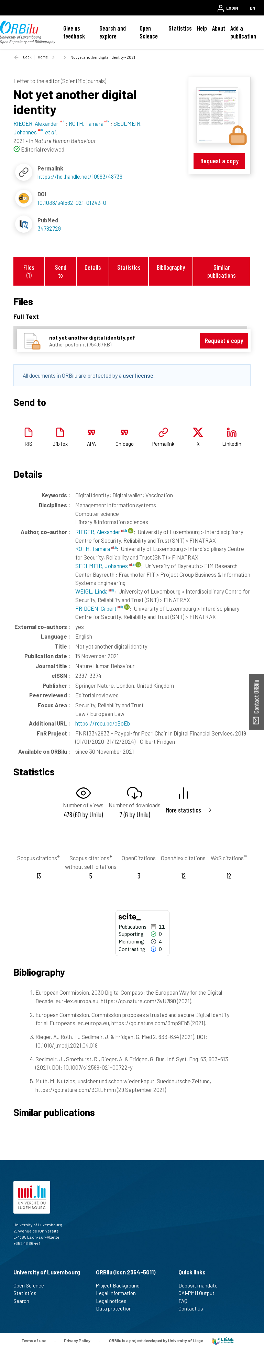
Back (27, 57)
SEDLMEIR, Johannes (104, 565)
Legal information (119, 1293)
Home (43, 57)
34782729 (49, 228)
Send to (60, 271)
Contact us (193, 1308)
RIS (28, 444)
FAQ (185, 1301)
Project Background (120, 1285)
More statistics (183, 810)
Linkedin (231, 444)
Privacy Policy (77, 1340)
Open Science (149, 32)
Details (93, 267)
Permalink (163, 444)
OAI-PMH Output (199, 1293)
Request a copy (219, 161)
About (218, 28)
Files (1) (28, 271)
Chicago (125, 444)
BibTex (60, 444)
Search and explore (112, 32)
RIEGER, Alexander (101, 531)
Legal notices (114, 1301)
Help (202, 28)
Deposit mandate (200, 1285)
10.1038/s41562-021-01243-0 (71, 202)
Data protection (117, 1308)
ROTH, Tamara (96, 548)
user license (138, 375)
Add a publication (243, 32)
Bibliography (171, 267)
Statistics (180, 28)
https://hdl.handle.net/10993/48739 (79, 176)
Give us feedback (74, 32)
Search (24, 1301)
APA (91, 444)
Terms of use (33, 1340)
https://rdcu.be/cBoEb (102, 723)
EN (252, 7)
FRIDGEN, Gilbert (99, 608)
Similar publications (221, 271)
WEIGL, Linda (94, 591)
